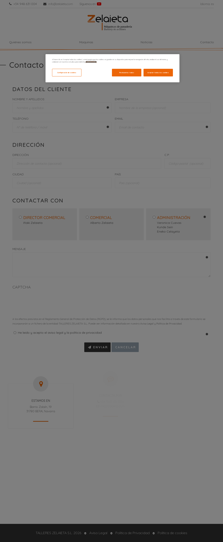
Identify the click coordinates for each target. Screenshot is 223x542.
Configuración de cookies (66, 73)
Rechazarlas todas (126, 73)
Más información (91, 62)
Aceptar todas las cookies (158, 73)
